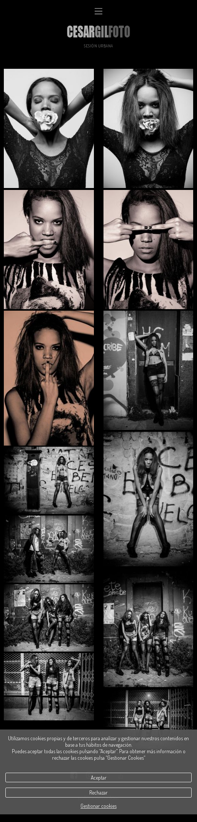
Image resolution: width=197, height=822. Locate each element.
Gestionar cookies (98, 806)
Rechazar (98, 792)
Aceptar (99, 777)
